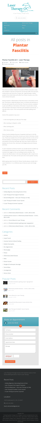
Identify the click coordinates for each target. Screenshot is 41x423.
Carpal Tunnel (7, 238)
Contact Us (6, 30)
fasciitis (6, 64)
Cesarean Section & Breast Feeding (12, 241)
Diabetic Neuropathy (9, 244)
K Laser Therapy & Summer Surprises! (13, 203)
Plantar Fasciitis (24, 62)
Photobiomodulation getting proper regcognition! (21, 223)
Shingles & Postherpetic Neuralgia (12, 264)
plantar (12, 64)
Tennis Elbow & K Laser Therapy (17, 220)
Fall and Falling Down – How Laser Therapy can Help (17, 197)
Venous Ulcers (7, 273)
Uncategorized (7, 270)
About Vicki (7, 25)
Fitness (5, 252)
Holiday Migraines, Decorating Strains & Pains (15, 192)
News (5, 258)
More (5, 173)
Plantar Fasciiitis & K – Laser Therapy (16, 60)
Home (5, 23)
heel (9, 64)
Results (24, 25)
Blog (23, 28)
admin (6, 62)
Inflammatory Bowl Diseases (11, 255)
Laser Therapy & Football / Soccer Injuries (14, 200)
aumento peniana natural (10, 215)
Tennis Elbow (7, 267)
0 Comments (34, 69)
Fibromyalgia (7, 250)
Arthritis (6, 235)
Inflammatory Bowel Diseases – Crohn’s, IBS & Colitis (22, 212)
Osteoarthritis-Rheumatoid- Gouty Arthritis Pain (20, 302)
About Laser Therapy (27, 23)
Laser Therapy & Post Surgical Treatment (14, 194)
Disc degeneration (8, 247)
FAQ (5, 28)
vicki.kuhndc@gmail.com (13, 406)
